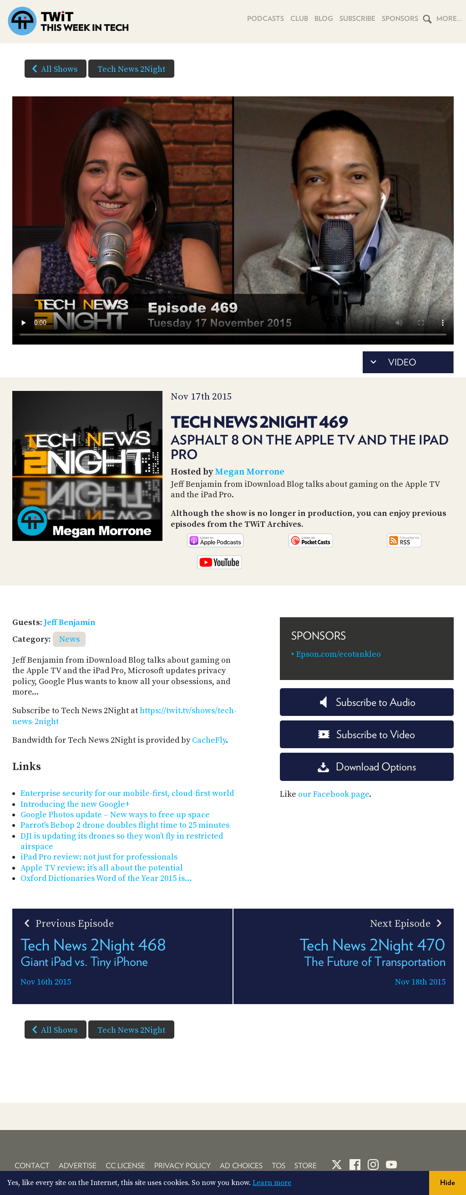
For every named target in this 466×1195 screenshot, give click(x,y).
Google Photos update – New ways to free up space (115, 815)
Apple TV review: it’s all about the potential (101, 868)
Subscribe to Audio (366, 702)
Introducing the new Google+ (75, 804)
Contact (32, 1165)
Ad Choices (241, 1165)
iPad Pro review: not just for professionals (98, 857)
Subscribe (357, 19)
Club (299, 19)
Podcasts (265, 19)
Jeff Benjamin (70, 622)
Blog (323, 19)
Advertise (77, 1165)
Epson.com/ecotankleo (338, 654)
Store (305, 1165)
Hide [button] (447, 1182)
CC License (125, 1165)
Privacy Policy (182, 1165)
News (69, 639)
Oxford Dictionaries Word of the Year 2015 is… (106, 878)
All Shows (52, 68)
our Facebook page (333, 794)
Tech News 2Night (131, 69)
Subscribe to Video (366, 734)
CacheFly (209, 740)
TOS (278, 1165)
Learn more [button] (272, 1182)
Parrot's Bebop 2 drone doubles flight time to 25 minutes (124, 825)
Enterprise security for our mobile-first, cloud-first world (127, 793)
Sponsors (400, 19)
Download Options (367, 766)
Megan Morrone (249, 472)
